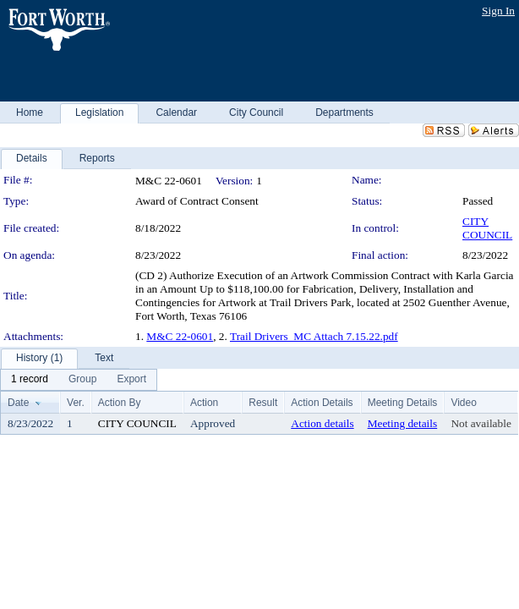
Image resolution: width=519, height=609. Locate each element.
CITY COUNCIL (487, 228)
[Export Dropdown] (131, 380)
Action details (322, 423)
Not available (481, 423)
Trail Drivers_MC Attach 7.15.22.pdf (314, 336)
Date (18, 403)
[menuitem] (29, 380)
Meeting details (403, 423)
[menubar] (78, 380)
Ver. (76, 403)
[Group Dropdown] (82, 380)
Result (263, 403)
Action (204, 403)
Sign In (498, 10)
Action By (119, 403)
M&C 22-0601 (179, 336)
